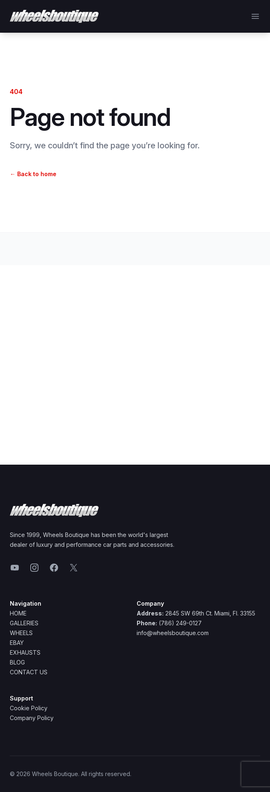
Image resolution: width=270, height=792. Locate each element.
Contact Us (28, 672)
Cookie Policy (28, 708)
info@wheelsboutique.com (173, 632)
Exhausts (25, 652)
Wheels (21, 632)
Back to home (33, 173)
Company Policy (32, 717)
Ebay (17, 642)
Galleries (24, 623)
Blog (17, 662)
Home (18, 613)
